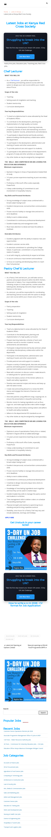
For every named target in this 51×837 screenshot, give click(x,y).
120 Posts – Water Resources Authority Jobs (17, 740)
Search (5, 709)
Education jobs (10, 636)
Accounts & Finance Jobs (11, 763)
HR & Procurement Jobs (11, 767)
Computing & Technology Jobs (13, 776)
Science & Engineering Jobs (12, 818)
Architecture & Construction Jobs (14, 780)
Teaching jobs (9, 639)
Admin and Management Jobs (13, 797)
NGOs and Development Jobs (13, 810)
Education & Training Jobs (12, 806)
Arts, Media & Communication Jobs (14, 788)
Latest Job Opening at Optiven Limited (12, 646)
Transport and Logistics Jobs (12, 827)
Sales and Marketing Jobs (11, 793)
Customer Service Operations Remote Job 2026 (18, 731)
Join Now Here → (25, 56)
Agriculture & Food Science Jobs (13, 771)
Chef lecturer (15, 80)
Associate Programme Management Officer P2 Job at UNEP (22, 735)
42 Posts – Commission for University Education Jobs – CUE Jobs (23, 744)
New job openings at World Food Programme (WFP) (37, 646)
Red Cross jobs (35, 636)
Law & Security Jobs (10, 784)
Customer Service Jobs (11, 801)
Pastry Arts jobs (22, 636)
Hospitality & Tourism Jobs (12, 823)
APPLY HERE (9, 518)
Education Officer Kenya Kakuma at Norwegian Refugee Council (23, 748)
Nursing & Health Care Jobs (12, 814)
